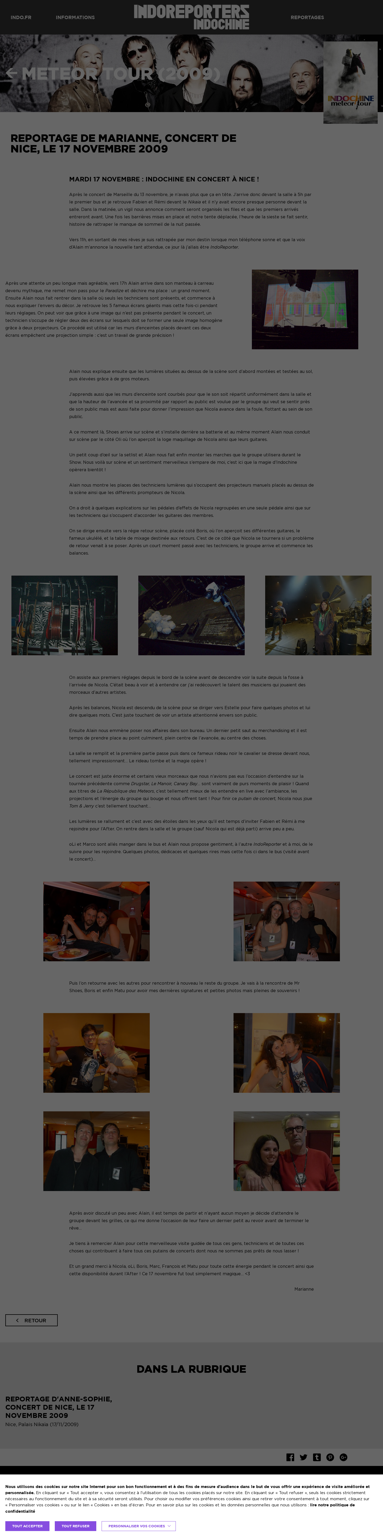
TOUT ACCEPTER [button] (27, 1526)
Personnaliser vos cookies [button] (137, 1526)
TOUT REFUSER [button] (75, 1526)
